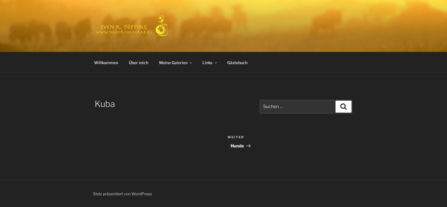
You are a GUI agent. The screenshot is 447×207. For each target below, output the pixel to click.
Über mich (138, 62)
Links (210, 62)
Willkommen (106, 62)
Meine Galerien (176, 62)
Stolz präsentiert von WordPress (122, 193)
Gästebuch (237, 62)
